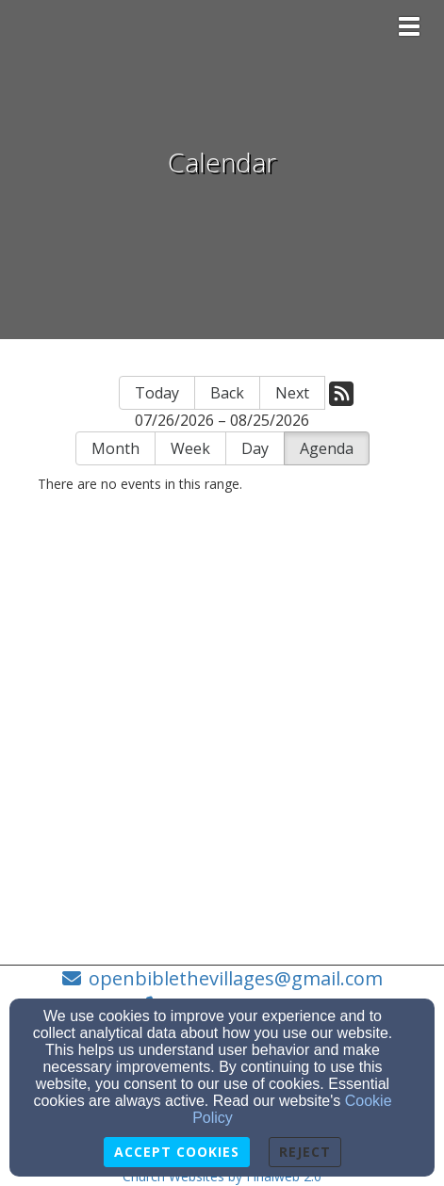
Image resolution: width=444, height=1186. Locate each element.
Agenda (327, 448)
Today (157, 392)
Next (292, 392)
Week (190, 448)
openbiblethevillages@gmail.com (236, 978)
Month (115, 448)
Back (227, 392)
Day (255, 448)
